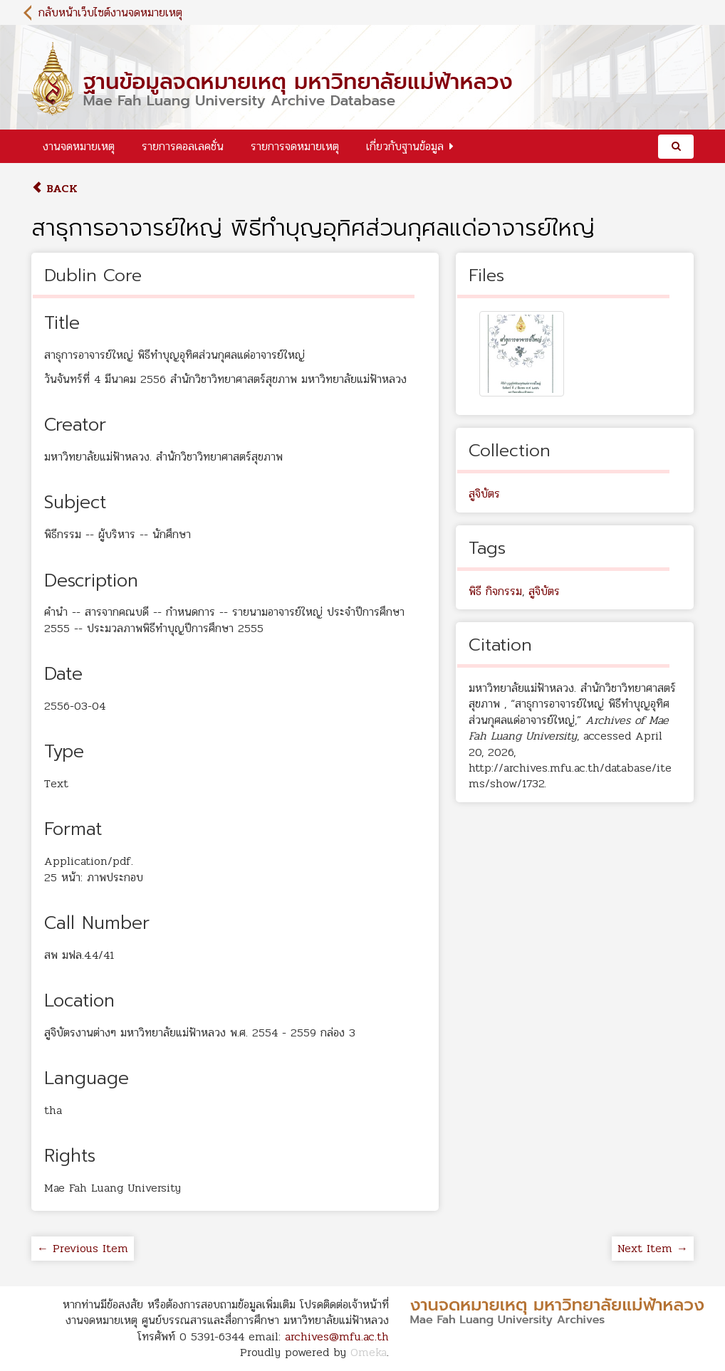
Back (54, 188)
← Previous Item (82, 1248)
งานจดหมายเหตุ (79, 146)
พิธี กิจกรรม (495, 591)
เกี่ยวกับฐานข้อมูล (405, 146)
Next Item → (652, 1248)
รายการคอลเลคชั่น (183, 146)
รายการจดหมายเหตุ (295, 146)
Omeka (368, 1352)
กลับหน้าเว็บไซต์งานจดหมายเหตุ (110, 12)
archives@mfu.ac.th (337, 1336)
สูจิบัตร (484, 494)
